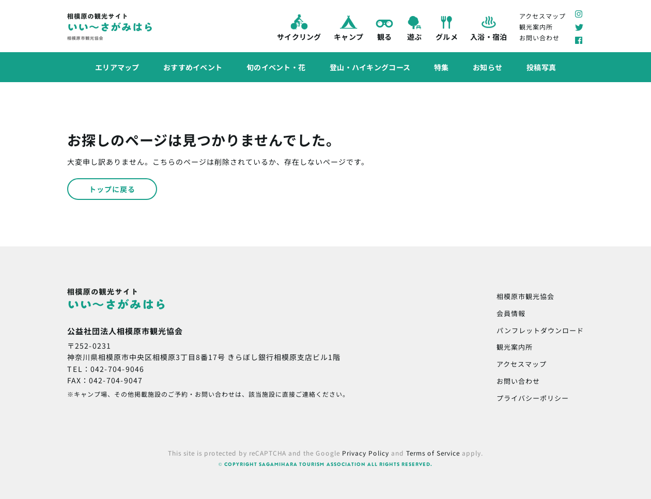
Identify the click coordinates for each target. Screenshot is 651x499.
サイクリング (299, 26)
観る (384, 27)
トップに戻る (112, 189)
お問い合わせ (539, 37)
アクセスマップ (542, 15)
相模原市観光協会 (525, 296)
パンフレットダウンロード (540, 330)
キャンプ (348, 27)
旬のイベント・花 (275, 67)
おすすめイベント (192, 66)
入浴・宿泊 (488, 27)
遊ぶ (414, 27)
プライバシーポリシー (533, 398)
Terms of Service (433, 452)
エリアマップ (117, 66)
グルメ (447, 27)
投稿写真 (541, 67)
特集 (441, 67)
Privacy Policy (365, 452)
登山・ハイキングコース (370, 67)
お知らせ (487, 67)
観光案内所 (536, 26)
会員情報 (511, 313)
